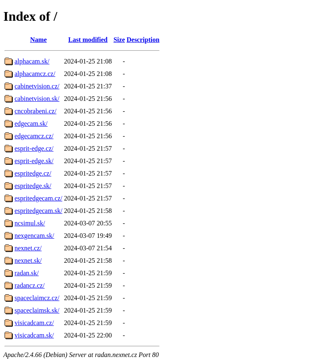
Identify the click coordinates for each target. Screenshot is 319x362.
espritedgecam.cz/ (38, 198)
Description (143, 39)
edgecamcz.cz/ (34, 135)
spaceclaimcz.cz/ (37, 297)
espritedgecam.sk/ (38, 210)
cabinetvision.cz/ (37, 86)
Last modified (88, 39)
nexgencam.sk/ (34, 235)
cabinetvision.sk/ (37, 98)
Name (38, 39)
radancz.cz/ (29, 285)
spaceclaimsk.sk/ (37, 310)
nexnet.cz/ (28, 248)
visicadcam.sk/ (34, 335)
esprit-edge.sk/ (34, 160)
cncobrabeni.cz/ (35, 111)
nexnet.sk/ (28, 260)
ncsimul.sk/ (30, 223)
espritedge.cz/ (33, 173)
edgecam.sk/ (31, 123)
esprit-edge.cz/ (34, 148)
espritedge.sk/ (33, 185)
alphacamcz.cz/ (35, 73)
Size (119, 39)
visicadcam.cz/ (34, 322)
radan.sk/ (27, 272)
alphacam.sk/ (32, 61)
